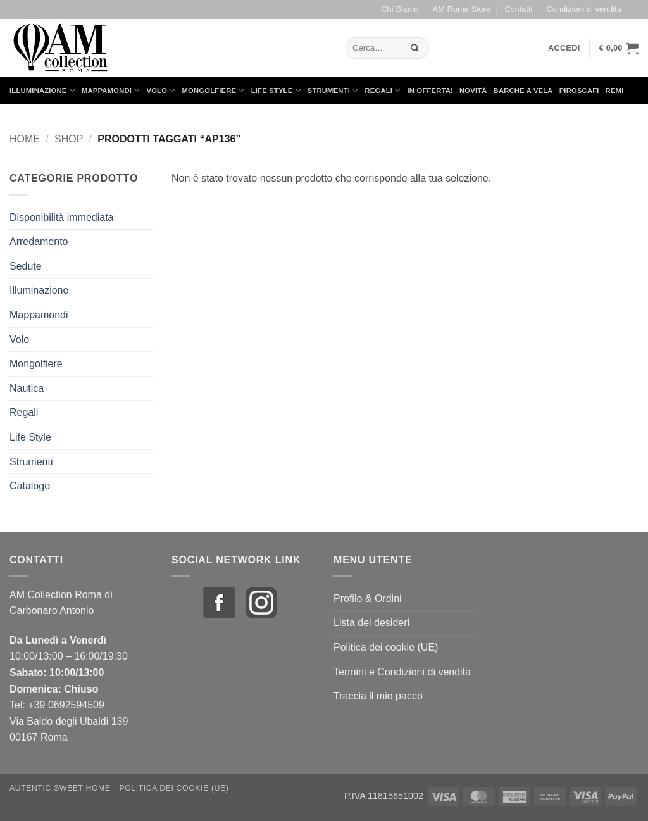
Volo (161, 90)
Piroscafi (579, 90)
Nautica (26, 388)
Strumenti (333, 90)
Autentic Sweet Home (60, 788)
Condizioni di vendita (584, 9)
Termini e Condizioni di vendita (402, 672)
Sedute (25, 266)
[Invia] (415, 47)
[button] (564, 48)
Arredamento (38, 241)
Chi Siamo (399, 9)
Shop (68, 139)
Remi (615, 90)
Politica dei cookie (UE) (385, 647)
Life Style (276, 90)
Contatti (518, 9)
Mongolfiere (213, 90)
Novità (473, 90)
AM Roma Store (461, 9)
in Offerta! (430, 90)
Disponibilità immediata (61, 217)
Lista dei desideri (371, 622)
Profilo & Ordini (367, 598)
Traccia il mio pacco (378, 696)
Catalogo (29, 485)
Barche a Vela (523, 90)
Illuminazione (42, 90)
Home (24, 139)
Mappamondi (111, 90)
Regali (382, 90)
